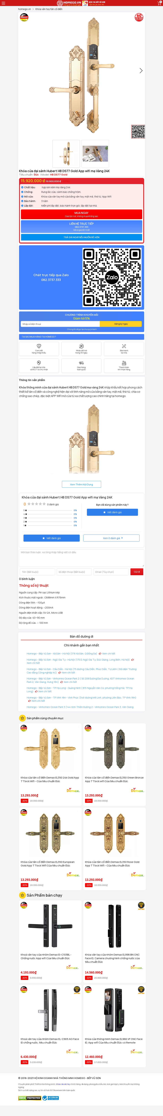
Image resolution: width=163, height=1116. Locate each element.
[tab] (81, 237)
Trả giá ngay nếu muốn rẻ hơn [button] (81, 237)
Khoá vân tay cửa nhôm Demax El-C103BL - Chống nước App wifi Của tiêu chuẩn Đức (46, 956)
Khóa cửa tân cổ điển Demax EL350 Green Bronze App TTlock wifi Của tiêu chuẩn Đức (114, 779)
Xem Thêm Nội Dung (81, 484)
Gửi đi (137, 571)
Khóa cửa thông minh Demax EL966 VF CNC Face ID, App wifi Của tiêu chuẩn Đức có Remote (114, 1040)
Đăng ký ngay (121, 323)
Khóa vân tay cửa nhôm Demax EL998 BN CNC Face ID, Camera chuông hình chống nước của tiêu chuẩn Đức (112, 958)
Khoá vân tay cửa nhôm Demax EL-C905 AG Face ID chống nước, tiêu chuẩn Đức (50, 1040)
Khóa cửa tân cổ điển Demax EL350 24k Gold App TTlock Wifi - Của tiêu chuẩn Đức (50, 779)
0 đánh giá (53, 504)
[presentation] (141, 72)
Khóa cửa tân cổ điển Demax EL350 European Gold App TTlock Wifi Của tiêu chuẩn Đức (48, 863)
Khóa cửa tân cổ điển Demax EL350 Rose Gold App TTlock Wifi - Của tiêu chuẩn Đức (112, 863)
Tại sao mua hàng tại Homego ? (39, 336)
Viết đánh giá (112, 512)
